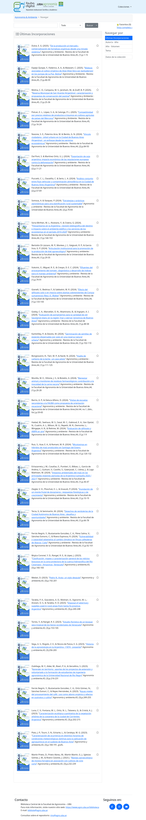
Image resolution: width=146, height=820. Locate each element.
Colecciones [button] (124, 6)
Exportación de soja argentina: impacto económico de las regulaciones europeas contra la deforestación (61, 159)
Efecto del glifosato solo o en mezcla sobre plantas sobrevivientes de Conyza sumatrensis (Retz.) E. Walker (63, 292)
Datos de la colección (116, 57)
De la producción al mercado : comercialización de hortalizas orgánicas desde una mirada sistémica (60, 48)
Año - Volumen (113, 46)
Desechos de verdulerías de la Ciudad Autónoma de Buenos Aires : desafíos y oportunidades (62, 514)
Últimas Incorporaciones (117, 38)
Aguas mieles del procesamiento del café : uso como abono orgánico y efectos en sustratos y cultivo (62, 694)
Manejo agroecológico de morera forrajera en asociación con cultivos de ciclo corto (62, 760)
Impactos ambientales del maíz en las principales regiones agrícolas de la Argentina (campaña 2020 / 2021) (61, 475)
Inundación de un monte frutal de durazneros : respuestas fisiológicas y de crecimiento (62, 492)
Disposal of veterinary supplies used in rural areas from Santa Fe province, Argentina (60, 605)
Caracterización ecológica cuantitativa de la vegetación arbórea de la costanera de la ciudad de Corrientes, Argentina (61, 716)
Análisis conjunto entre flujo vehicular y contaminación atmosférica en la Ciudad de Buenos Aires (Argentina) (63, 181)
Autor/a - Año (112, 42)
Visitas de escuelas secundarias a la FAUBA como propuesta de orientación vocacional (60, 403)
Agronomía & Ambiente (26, 17)
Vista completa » (124, 27)
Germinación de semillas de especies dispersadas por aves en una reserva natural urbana (62, 336)
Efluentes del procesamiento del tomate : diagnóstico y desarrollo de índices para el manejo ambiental (62, 270)
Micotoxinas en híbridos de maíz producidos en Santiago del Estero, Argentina (59, 447)
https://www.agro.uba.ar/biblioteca (82, 807)
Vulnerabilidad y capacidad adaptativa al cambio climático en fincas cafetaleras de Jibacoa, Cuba (62, 539)
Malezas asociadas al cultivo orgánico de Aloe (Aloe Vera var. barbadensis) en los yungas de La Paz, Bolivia (62, 70)
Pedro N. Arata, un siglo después (64, 577)
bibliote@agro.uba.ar (38, 810)
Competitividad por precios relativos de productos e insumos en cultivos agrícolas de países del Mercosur (63, 115)
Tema (108, 50)
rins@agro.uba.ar (58, 815)
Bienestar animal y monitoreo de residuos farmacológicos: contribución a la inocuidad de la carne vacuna (63, 381)
